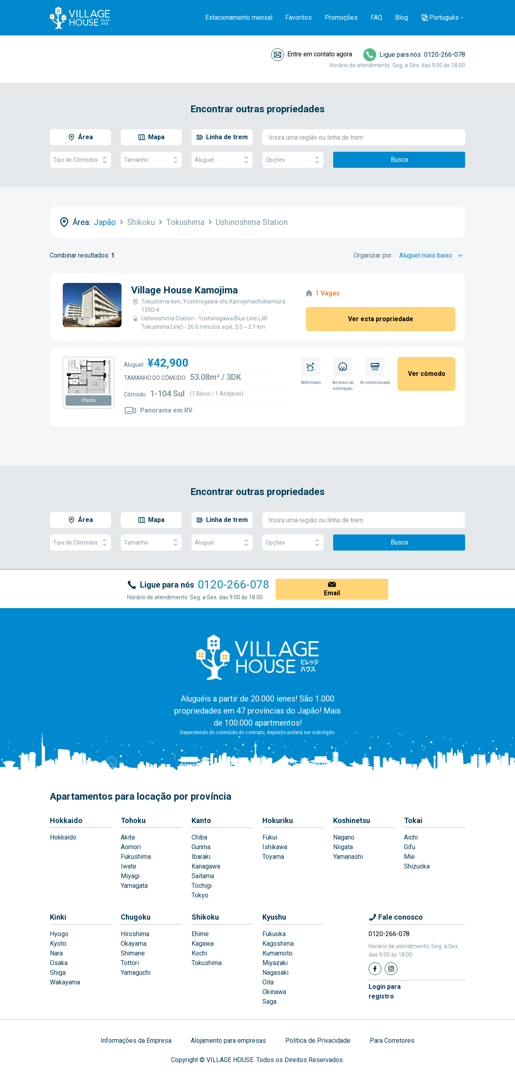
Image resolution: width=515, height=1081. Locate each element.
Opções (293, 160)
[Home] (257, 657)
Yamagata (134, 885)
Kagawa (203, 943)
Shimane (133, 953)
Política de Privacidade (317, 1040)
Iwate (128, 866)
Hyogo (59, 934)
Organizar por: (373, 255)
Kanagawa (206, 866)
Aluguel (222, 160)
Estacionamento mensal (238, 17)
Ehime (200, 934)
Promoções (341, 17)
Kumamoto (277, 953)
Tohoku (133, 820)
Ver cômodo (426, 374)
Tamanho (151, 160)
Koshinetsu (351, 820)
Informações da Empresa (136, 1040)
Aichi (411, 837)
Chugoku (135, 917)
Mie (409, 856)
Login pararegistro (385, 991)
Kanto (201, 820)
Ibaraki (201, 856)
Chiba (199, 837)
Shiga (58, 972)
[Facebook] (375, 968)
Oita (268, 982)
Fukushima (136, 856)
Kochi (199, 953)
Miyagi (130, 876)
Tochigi (202, 885)
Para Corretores (392, 1040)
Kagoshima (278, 943)
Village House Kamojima (184, 290)
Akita (128, 837)
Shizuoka (417, 866)
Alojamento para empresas (228, 1040)
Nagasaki (275, 972)
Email (332, 593)
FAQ (376, 17)
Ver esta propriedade (380, 319)
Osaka (59, 963)
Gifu (409, 847)
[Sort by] (432, 255)
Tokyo (200, 895)
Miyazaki (275, 963)
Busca (399, 159)
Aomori (131, 847)
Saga (269, 1001)
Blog (401, 17)
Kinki (58, 917)
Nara (56, 953)
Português (444, 17)
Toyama (273, 856)
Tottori (130, 963)
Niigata (343, 847)
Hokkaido (66, 820)
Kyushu (274, 917)
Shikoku (205, 917)
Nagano (343, 837)
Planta (89, 400)
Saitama (203, 876)
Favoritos (298, 17)
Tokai (413, 820)
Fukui (269, 837)
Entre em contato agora (319, 54)
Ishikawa (274, 847)
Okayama (133, 943)
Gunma (201, 847)
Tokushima (207, 963)
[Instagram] (391, 968)
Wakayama (65, 982)
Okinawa (274, 992)
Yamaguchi (135, 972)
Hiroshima (135, 934)
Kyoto (58, 943)
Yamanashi (348, 856)
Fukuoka (274, 934)
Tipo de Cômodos (80, 160)
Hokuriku (277, 820)
